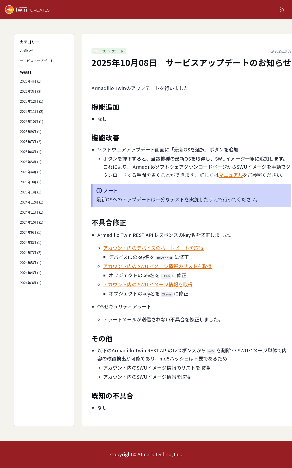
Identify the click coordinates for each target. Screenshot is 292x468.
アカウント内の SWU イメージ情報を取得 (148, 284)
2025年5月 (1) (30, 161)
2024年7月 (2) (30, 252)
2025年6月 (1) (30, 151)
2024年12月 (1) (31, 202)
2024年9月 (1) (30, 232)
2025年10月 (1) (31, 121)
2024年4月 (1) (30, 272)
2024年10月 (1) (31, 222)
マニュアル (231, 174)
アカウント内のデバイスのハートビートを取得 (153, 247)
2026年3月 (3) (30, 91)
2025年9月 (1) (30, 131)
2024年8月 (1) (30, 242)
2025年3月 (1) (30, 182)
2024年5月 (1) (30, 262)
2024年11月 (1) (31, 212)
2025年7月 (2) (30, 141)
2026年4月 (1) (30, 81)
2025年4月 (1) (30, 171)
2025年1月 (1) (30, 192)
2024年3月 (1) (30, 282)
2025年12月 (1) (31, 101)
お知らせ (26, 50)
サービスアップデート (37, 60)
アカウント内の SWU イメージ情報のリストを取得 (157, 266)
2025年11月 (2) (31, 111)
